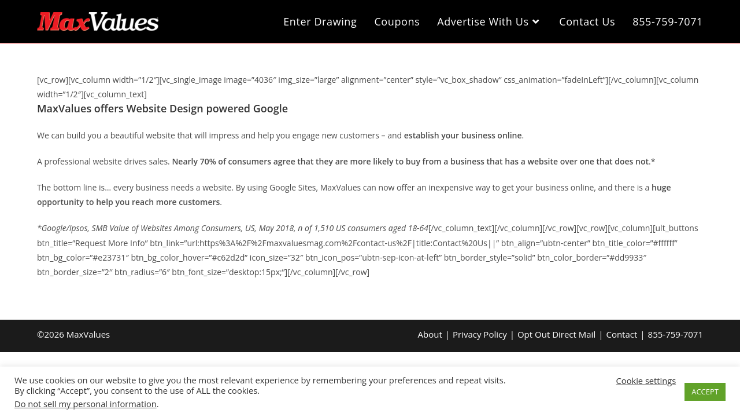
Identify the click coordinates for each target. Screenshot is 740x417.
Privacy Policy (480, 334)
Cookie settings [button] (646, 380)
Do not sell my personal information (85, 403)
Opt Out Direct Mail (556, 334)
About (430, 334)
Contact (621, 334)
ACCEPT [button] (705, 391)
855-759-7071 (675, 334)
